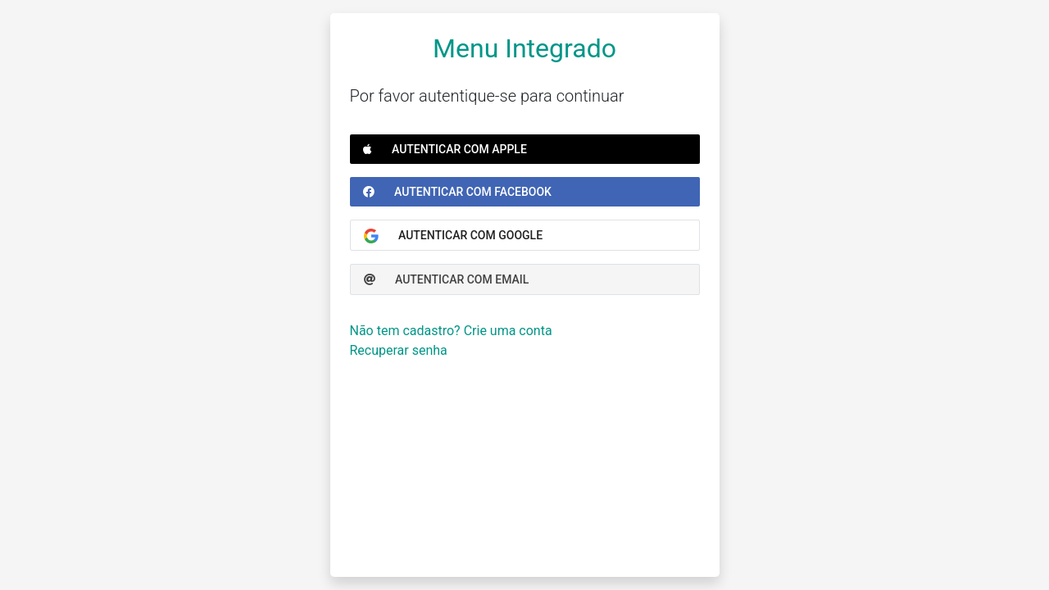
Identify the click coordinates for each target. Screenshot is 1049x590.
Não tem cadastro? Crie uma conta (451, 330)
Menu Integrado (524, 48)
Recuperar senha (398, 350)
